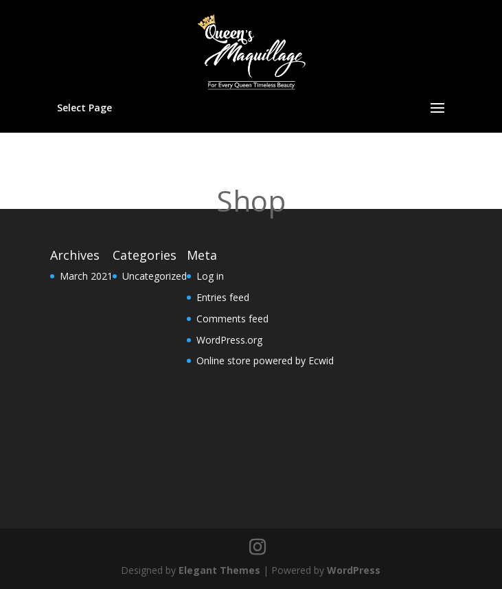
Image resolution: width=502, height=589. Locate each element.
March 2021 (86, 275)
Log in (210, 275)
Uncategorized (154, 275)
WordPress (353, 570)
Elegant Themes (219, 570)
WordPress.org (229, 339)
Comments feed (232, 318)
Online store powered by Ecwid (265, 360)
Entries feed (222, 297)
